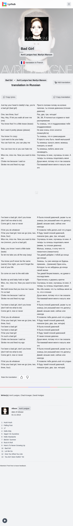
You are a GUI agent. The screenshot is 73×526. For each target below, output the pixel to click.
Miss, (3, 283)
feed (16, 165)
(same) (4, 264)
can (6, 143)
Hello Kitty (7, 431)
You (3, 124)
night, (14, 264)
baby (16, 280)
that (11, 124)
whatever (16, 230)
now (14, 224)
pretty (14, 130)
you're (15, 242)
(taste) (3, 252)
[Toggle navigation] (69, 4)
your (10, 105)
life (12, 267)
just (4, 139)
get (8, 224)
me (14, 149)
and (12, 165)
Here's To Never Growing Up (14, 445)
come (6, 273)
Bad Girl (9, 80)
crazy (15, 136)
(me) (3, 121)
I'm (14, 124)
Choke (4, 161)
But (2, 130)
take (12, 255)
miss (11, 155)
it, (11, 224)
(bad (11, 108)
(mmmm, (8, 242)
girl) (15, 108)
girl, (16, 217)
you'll (12, 261)
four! (16, 114)
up (8, 280)
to (11, 139)
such (6, 336)
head (14, 105)
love (10, 149)
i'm (11, 136)
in (18, 105)
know (7, 124)
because (14, 161)
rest (3, 267)
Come (4, 224)
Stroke (4, 165)
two (7, 114)
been (6, 217)
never (17, 261)
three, (12, 114)
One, (3, 114)
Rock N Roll (8, 443)
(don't (3, 220)
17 (5, 428)
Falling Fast (8, 425)
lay (6, 105)
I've (2, 217)
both (6, 289)
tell (7, 220)
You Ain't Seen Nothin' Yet (14, 457)
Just (3, 105)
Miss (3, 155)
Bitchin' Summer (10, 440)
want (7, 130)
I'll (11, 118)
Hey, (3, 118)
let (13, 118)
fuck (10, 143)
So (2, 255)
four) (8, 236)
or (17, 149)
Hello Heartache (10, 437)
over (14, 273)
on (10, 273)
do (10, 230)
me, (14, 143)
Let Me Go (9, 451)
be (13, 139)
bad (4, 108)
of (6, 267)
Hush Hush (8, 422)
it (11, 130)
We (2, 289)
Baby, (3, 249)
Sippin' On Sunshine (11, 434)
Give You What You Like (14, 454)
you (16, 118)
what (14, 220)
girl (7, 108)
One (9, 264)
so (5, 292)
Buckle (4, 280)
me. (15, 155)
